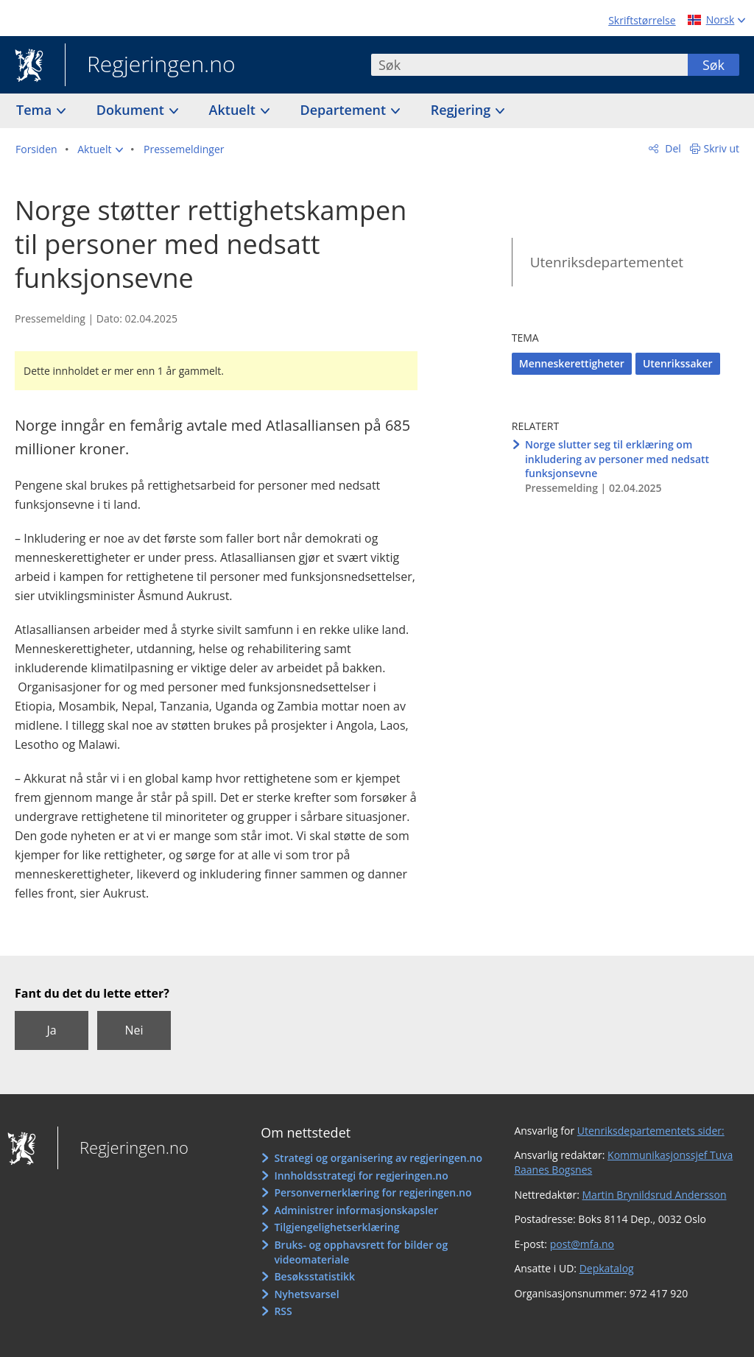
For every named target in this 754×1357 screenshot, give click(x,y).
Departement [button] (345, 110)
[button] (100, 149)
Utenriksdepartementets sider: (651, 1131)
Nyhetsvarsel (306, 1294)
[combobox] (529, 65)
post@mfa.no (582, 1244)
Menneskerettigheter (571, 363)
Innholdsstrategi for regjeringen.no (361, 1175)
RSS (283, 1311)
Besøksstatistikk (314, 1276)
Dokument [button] (132, 110)
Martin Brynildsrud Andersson (654, 1195)
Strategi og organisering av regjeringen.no (378, 1158)
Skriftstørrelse (641, 20)
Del (672, 148)
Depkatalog (606, 1268)
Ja (51, 1030)
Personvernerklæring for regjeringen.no (372, 1192)
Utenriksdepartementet (606, 262)
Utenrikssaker (678, 363)
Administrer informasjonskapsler (356, 1210)
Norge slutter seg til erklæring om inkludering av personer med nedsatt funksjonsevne (617, 458)
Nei (133, 1030)
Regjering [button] (462, 110)
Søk (713, 65)
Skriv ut (722, 148)
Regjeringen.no (150, 65)
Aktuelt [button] (234, 110)
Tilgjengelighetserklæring (336, 1227)
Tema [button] (35, 110)
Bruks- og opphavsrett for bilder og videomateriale (361, 1252)
